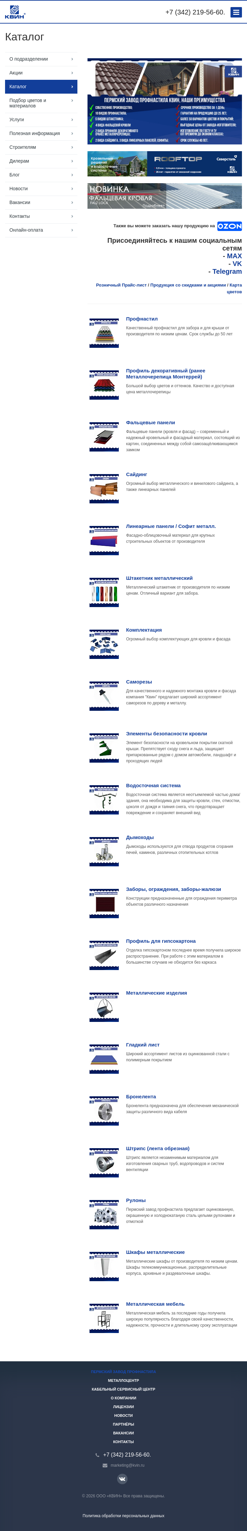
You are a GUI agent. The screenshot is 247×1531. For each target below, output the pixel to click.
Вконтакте (122, 1479)
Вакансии (19, 202)
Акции (16, 72)
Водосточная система (153, 785)
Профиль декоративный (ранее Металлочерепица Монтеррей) (166, 373)
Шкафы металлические (155, 1252)
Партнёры (123, 1424)
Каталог (18, 86)
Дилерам (19, 161)
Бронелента (141, 1096)
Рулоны (136, 1200)
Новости (18, 188)
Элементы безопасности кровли (166, 733)
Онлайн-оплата (26, 230)
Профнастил (142, 319)
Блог (14, 174)
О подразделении (28, 59)
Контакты (19, 216)
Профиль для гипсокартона (161, 941)
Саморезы (139, 682)
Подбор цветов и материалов (27, 103)
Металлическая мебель (155, 1304)
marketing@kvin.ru (127, 1465)
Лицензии (123, 1407)
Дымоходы (140, 837)
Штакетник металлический (159, 578)
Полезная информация (34, 133)
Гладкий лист (143, 1044)
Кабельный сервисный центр (123, 1389)
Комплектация (144, 630)
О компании (123, 1398)
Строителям (22, 147)
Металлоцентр (123, 1380)
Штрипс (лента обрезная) (158, 1148)
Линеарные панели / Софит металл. (171, 526)
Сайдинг (136, 474)
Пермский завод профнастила (123, 1372)
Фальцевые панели (150, 422)
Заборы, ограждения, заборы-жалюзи (173, 889)
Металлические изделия (156, 993)
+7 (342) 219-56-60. (195, 12)
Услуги (16, 119)
